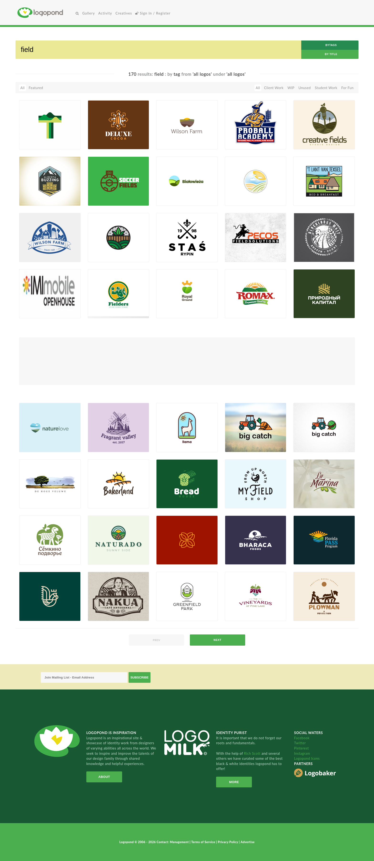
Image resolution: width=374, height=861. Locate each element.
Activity (105, 13)
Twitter (300, 743)
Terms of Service (203, 842)
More (234, 782)
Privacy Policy (228, 842)
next (217, 639)
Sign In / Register (153, 13)
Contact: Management (173, 842)
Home (45, 12)
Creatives (123, 13)
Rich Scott (253, 753)
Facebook (302, 738)
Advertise (248, 842)
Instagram (302, 753)
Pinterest (301, 748)
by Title (331, 54)
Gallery (88, 13)
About (104, 777)
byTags (331, 45)
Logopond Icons (307, 758)
